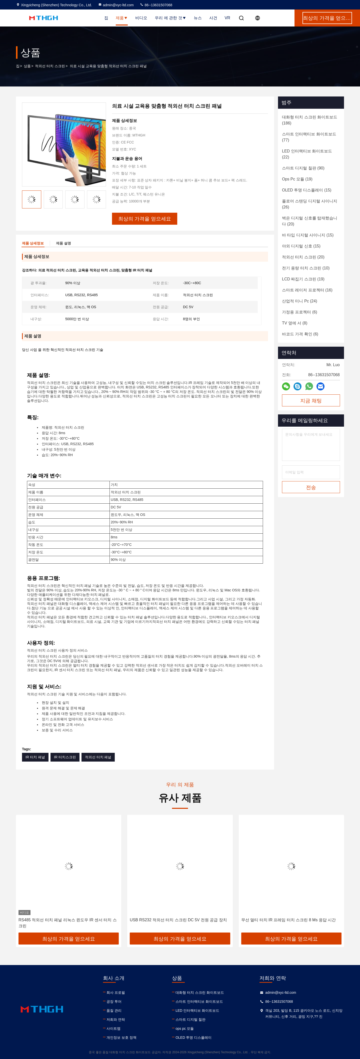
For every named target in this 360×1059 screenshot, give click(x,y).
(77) (309, 137)
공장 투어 (114, 1002)
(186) (309, 120)
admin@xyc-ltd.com (116, 5)
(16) (307, 290)
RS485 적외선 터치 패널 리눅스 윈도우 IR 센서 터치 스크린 (67, 923)
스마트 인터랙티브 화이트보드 (199, 1002)
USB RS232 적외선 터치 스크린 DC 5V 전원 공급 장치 (178, 920)
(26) (309, 204)
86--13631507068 (156, 5)
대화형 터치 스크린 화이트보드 (200, 993)
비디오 (141, 18)
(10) (306, 268)
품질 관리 (114, 1011)
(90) (303, 168)
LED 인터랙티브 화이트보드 (197, 1011)
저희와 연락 (115, 1020)
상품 (27, 66)
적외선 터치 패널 (98, 757)
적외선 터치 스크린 (50, 66)
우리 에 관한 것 (170, 18)
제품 (122, 18)
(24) (299, 301)
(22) (307, 154)
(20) (309, 221)
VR (227, 18)
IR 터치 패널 (35, 757)
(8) (294, 323)
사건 (213, 18)
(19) (297, 179)
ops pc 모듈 (185, 1029)
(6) (299, 312)
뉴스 (198, 18)
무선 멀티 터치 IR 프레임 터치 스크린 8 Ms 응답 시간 (288, 920)
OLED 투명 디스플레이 (194, 1038)
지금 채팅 (311, 400)
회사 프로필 (115, 993)
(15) (306, 190)
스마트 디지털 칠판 (191, 1020)
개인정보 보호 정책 (121, 1038)
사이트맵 (113, 1029)
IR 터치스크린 (65, 757)
